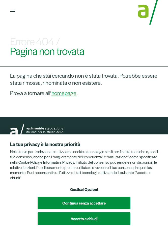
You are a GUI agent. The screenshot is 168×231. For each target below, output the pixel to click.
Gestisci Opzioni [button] (84, 189)
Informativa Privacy (58, 162)
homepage (63, 93)
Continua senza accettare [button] (84, 203)
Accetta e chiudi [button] (84, 218)
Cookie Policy (29, 162)
